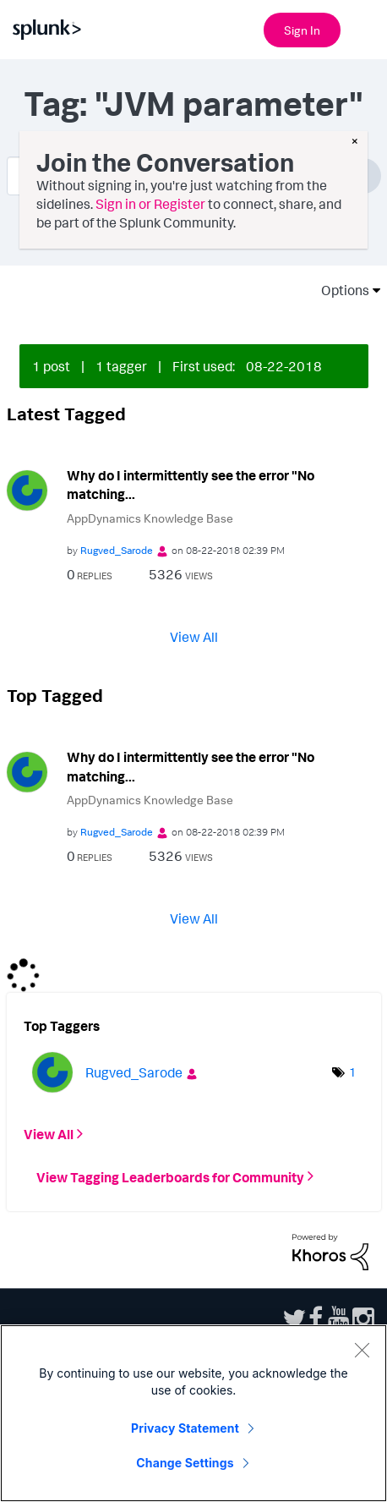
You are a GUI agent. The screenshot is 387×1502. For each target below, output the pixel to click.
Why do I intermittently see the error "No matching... (190, 485)
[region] (193, 1413)
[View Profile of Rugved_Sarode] (116, 550)
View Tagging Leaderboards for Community (170, 1176)
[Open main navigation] (364, 28)
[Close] (361, 1349)
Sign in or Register (150, 203)
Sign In (302, 30)
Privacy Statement (185, 1428)
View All (194, 636)
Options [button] (339, 290)
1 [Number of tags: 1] (352, 1072)
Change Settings (184, 1462)
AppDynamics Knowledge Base (150, 518)
